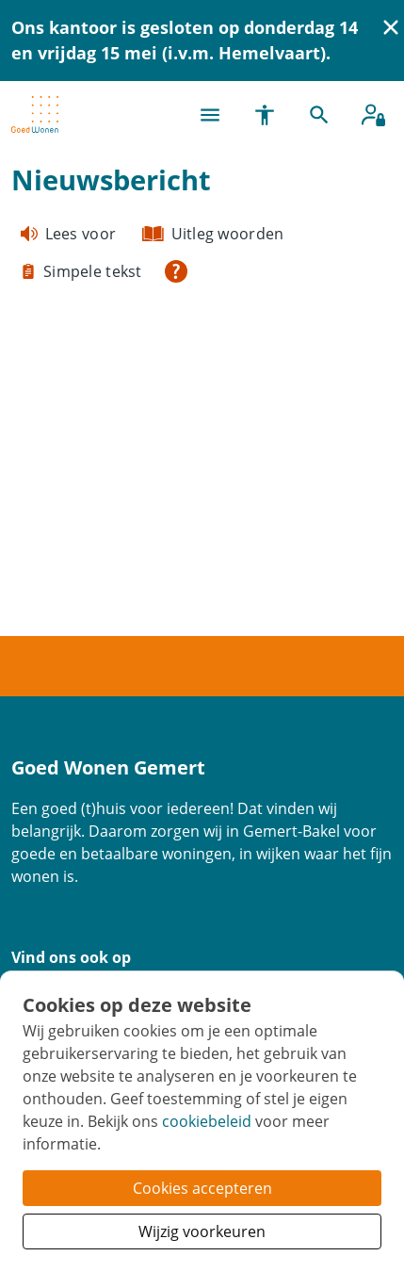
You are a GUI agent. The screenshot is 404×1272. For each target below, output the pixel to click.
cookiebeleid (206, 1121)
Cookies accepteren (202, 1188)
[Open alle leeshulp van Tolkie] (176, 271)
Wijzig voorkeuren (202, 1231)
